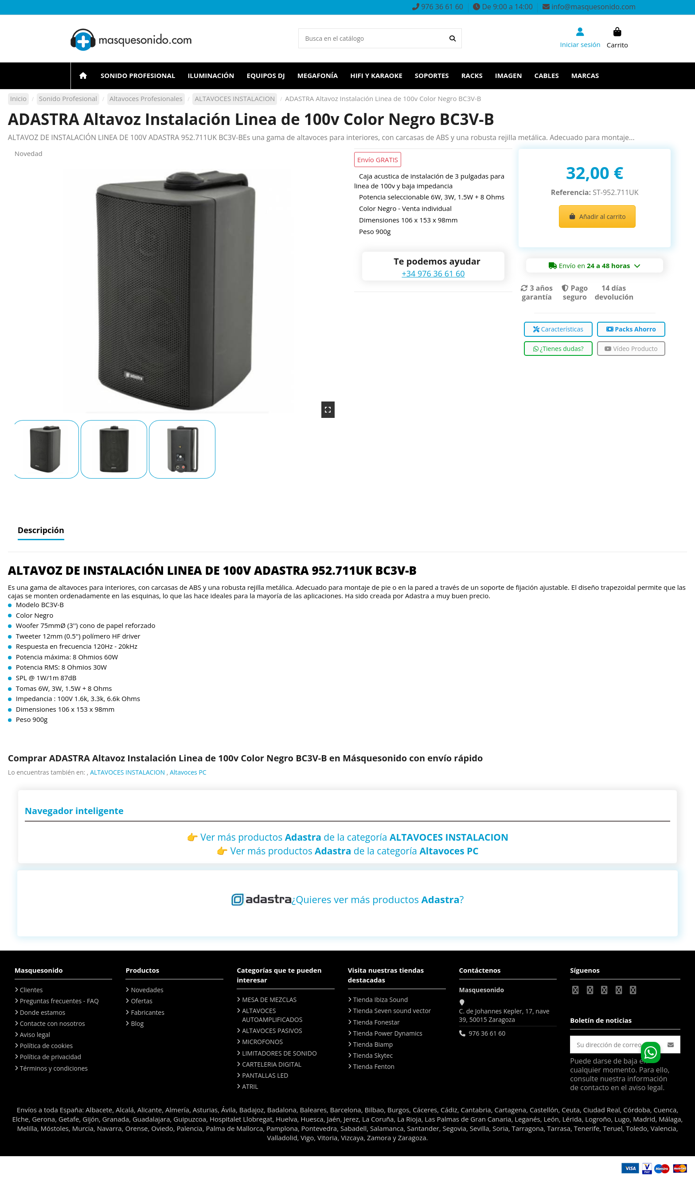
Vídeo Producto (631, 348)
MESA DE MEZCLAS (269, 999)
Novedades (147, 990)
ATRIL (250, 1086)
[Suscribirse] (670, 1044)
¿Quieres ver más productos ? (378, 899)
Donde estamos (43, 1012)
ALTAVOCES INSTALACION (127, 772)
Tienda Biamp (373, 1044)
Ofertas (141, 1001)
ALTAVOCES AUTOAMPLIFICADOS (272, 1015)
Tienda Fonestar (376, 1022)
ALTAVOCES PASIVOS (272, 1030)
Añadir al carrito (597, 216)
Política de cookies (46, 1045)
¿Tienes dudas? (558, 348)
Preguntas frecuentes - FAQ (59, 1001)
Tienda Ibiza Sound (380, 999)
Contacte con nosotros (52, 1023)
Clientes (31, 990)
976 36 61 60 (487, 1033)
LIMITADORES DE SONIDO (279, 1053)
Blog (137, 1023)
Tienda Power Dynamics (387, 1033)
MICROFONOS (262, 1041)
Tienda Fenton (373, 1066)
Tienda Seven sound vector (392, 1010)
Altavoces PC (188, 772)
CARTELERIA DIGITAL (271, 1064)
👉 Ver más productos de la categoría (347, 837)
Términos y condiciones (54, 1068)
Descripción (41, 530)
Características (558, 329)
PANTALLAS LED (265, 1075)
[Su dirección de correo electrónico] (615, 1044)
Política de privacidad (50, 1056)
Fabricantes (147, 1012)
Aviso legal (35, 1034)
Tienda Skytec (373, 1055)
